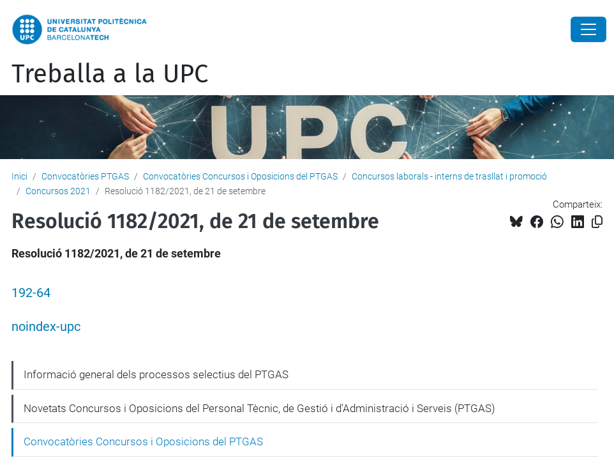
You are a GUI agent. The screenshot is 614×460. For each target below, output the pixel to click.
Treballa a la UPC (109, 74)
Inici (19, 176)
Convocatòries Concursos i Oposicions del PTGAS (240, 176)
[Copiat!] (597, 222)
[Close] (588, 29)
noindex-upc (45, 326)
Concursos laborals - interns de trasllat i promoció (449, 176)
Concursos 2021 (58, 191)
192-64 (30, 293)
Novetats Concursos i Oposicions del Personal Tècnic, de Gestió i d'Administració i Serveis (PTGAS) (259, 408)
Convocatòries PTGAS (85, 176)
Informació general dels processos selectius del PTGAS (156, 374)
